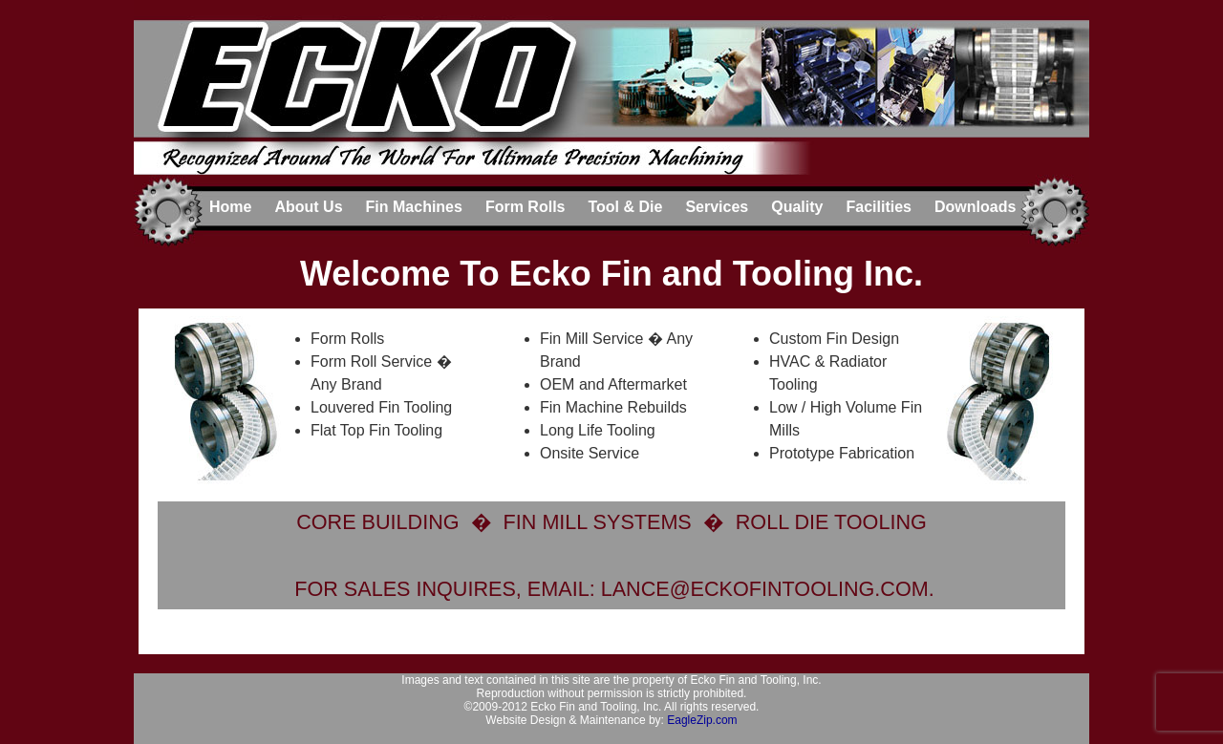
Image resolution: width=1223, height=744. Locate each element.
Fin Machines (414, 207)
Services (716, 207)
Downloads (975, 207)
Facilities (878, 207)
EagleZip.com (702, 720)
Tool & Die (625, 207)
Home (230, 207)
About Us (308, 207)
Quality (797, 207)
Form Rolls (525, 207)
